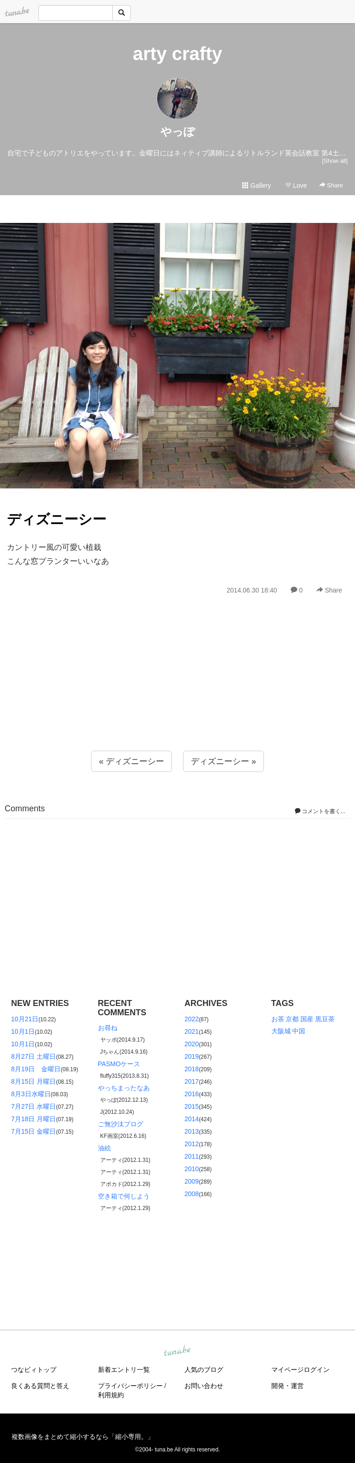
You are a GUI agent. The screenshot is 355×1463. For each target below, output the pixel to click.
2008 (191, 1194)
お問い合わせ (203, 1385)
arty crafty (177, 53)
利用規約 (111, 1395)
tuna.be (177, 1351)
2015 (191, 1106)
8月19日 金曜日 (36, 1069)
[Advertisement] (177, 693)
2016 (191, 1094)
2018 (191, 1069)
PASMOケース (119, 1064)
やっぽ (177, 131)
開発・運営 (287, 1385)
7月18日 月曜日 (33, 1119)
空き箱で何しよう (124, 1196)
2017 (191, 1081)
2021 (191, 1031)
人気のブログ (203, 1369)
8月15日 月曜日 (33, 1081)
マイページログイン (300, 1369)
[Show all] (335, 160)
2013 (191, 1131)
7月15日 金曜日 (33, 1131)
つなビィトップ (33, 1369)
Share (331, 185)
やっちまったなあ (124, 1088)
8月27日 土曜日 (33, 1056)
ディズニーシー (56, 519)
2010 (191, 1169)
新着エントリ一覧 (124, 1369)
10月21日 (24, 1019)
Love (296, 185)
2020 (191, 1044)
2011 (191, 1156)
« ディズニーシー (131, 761)
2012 (191, 1144)
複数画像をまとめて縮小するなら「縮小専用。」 (83, 1436)
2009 (191, 1181)
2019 (191, 1056)
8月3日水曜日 (31, 1094)
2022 (191, 1019)
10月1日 (23, 1031)
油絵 (104, 1148)
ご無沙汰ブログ (120, 1124)
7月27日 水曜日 (33, 1106)
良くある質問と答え (40, 1385)
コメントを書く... (320, 811)
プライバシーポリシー (130, 1385)
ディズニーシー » (223, 761)
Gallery (256, 185)
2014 (191, 1119)
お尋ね (107, 1027)
